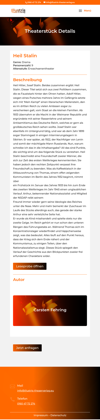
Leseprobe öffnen (29, 266)
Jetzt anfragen (27, 348)
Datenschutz (58, 415)
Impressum (41, 415)
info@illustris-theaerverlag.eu (35, 390)
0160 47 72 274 (26, 403)
